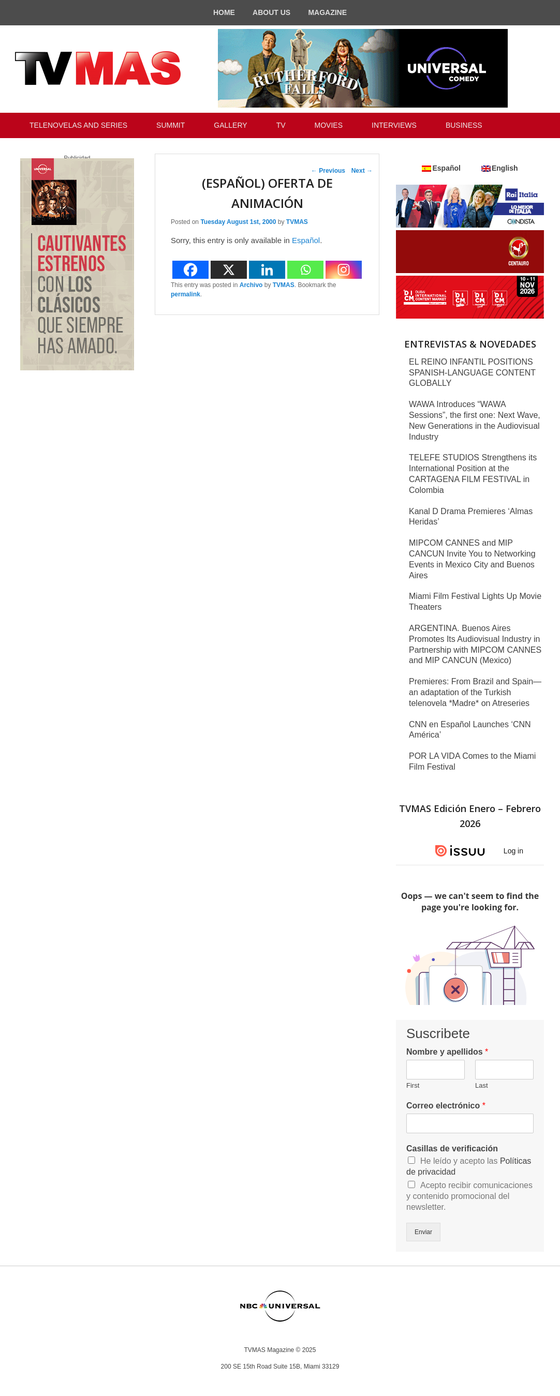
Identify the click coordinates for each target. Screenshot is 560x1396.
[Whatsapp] (305, 270)
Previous (328, 170)
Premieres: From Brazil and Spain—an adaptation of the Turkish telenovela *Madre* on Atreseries (475, 692)
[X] (229, 270)
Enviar (423, 1232)
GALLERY (230, 125)
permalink (185, 294)
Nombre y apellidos (447, 1051)
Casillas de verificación (452, 1148)
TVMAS (297, 222)
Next (362, 170)
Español (306, 240)
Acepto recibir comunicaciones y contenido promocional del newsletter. (469, 1196)
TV (281, 125)
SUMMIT (170, 125)
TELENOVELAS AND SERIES (78, 125)
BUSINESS (464, 125)
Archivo (251, 285)
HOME (224, 12)
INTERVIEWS (394, 125)
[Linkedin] (267, 270)
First (412, 1085)
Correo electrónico (445, 1105)
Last (481, 1085)
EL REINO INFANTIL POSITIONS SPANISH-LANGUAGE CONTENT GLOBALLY (472, 372)
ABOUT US (271, 12)
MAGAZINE (327, 12)
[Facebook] (190, 270)
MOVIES (329, 125)
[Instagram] (344, 270)
